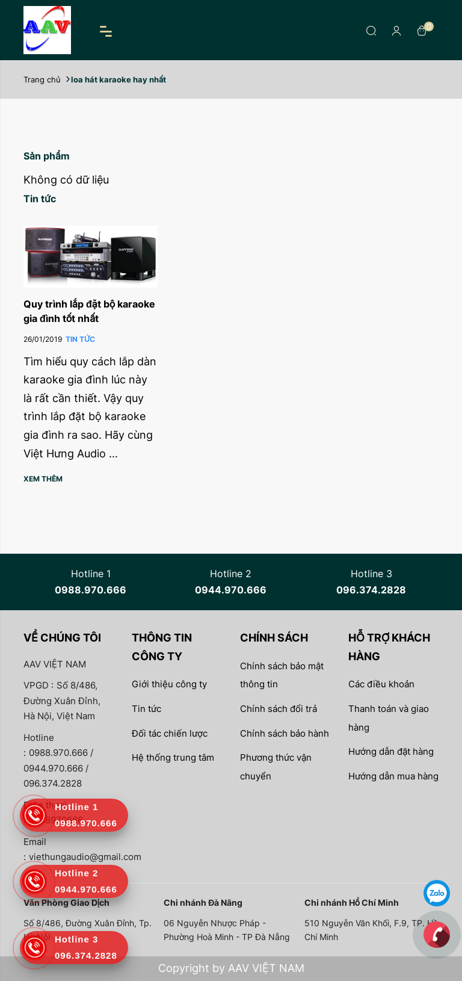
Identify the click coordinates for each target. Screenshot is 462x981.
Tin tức (146, 708)
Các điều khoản (381, 684)
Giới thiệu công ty (169, 684)
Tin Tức (80, 339)
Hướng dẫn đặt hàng (391, 751)
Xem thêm (43, 478)
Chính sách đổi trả (278, 708)
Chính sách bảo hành (284, 733)
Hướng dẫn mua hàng (393, 776)
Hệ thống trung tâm (173, 757)
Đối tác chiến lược (170, 733)
